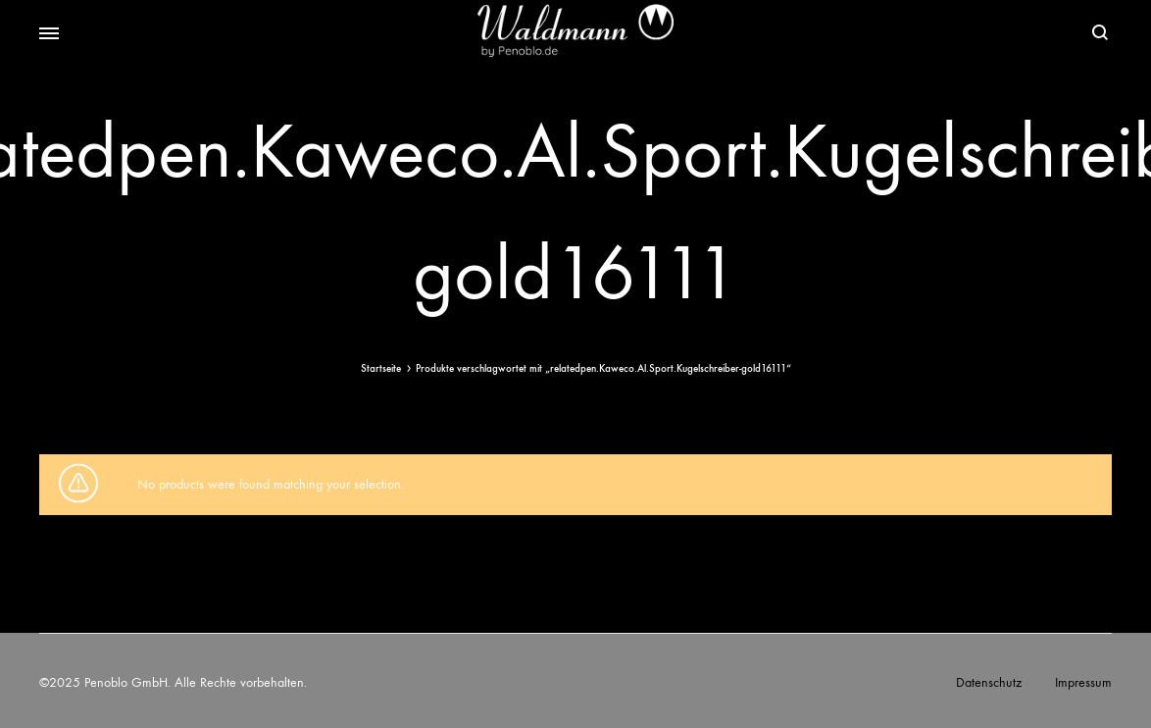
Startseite (381, 368)
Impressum (1083, 682)
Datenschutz (989, 682)
